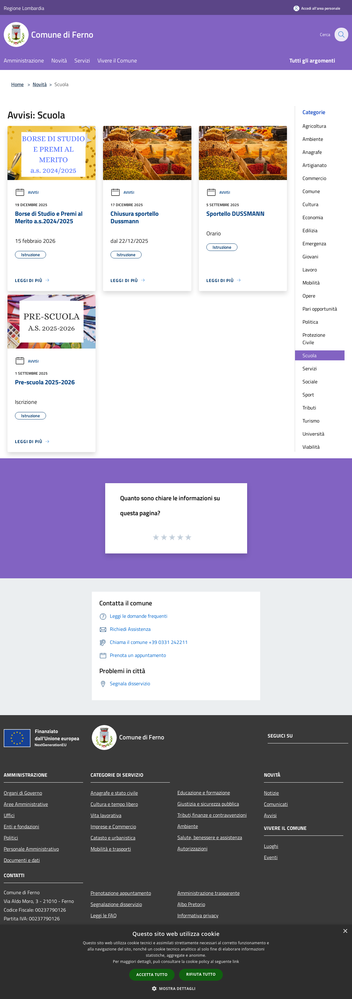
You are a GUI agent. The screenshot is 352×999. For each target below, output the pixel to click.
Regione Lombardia (24, 8)
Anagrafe (312, 152)
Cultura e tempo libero (114, 804)
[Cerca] (340, 34)
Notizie (271, 793)
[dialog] (176, 962)
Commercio (314, 178)
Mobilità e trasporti (111, 849)
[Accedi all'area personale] (316, 8)
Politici (11, 837)
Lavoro (310, 269)
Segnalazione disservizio (116, 904)
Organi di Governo (23, 793)
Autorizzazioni (192, 848)
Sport (308, 394)
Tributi (309, 407)
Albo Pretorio (191, 904)
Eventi (271, 857)
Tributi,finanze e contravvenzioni (212, 815)
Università (313, 433)
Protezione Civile (314, 338)
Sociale (310, 381)
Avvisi (27, 192)
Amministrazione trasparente (208, 893)
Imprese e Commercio (113, 826)
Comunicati (276, 804)
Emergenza (314, 243)
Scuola (310, 355)
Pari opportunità (320, 308)
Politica (310, 322)
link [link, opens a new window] (235, 961)
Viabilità (311, 447)
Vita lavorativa (106, 815)
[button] (176, 988)
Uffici (9, 815)
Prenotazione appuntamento (121, 893)
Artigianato (314, 165)
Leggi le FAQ (104, 915)
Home (17, 84)
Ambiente (313, 139)
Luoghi (271, 846)
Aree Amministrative (26, 804)
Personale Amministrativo (31, 849)
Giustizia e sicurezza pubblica (208, 803)
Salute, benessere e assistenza (209, 837)
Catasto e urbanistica (113, 837)
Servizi (310, 368)
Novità (40, 84)
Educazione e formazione (203, 792)
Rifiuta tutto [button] (201, 974)
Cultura (310, 204)
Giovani (310, 256)
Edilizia (310, 230)
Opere (309, 295)
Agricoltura (314, 126)
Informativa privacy (197, 915)
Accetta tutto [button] (151, 974)
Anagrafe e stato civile (114, 793)
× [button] (345, 931)
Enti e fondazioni (21, 826)
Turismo (311, 420)
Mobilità (311, 282)
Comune (311, 191)
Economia (313, 217)
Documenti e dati (22, 860)
